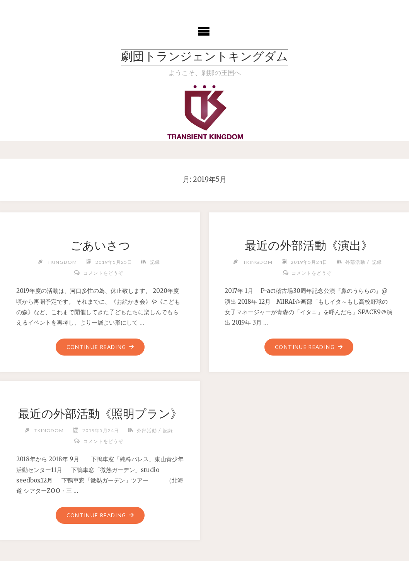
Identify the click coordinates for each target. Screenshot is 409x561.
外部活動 (355, 262)
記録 (155, 262)
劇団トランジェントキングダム (204, 57)
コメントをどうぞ (103, 273)
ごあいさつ (100, 245)
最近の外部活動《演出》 (309, 245)
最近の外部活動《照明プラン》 (100, 413)
